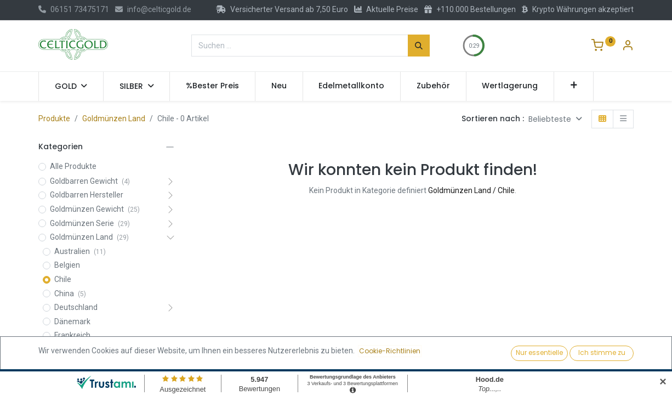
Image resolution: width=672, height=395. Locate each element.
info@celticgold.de (153, 9)
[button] (573, 86)
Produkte (54, 118)
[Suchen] (419, 46)
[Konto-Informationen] (628, 46)
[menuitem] (212, 86)
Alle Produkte (73, 166)
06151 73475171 (73, 9)
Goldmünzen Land (113, 118)
